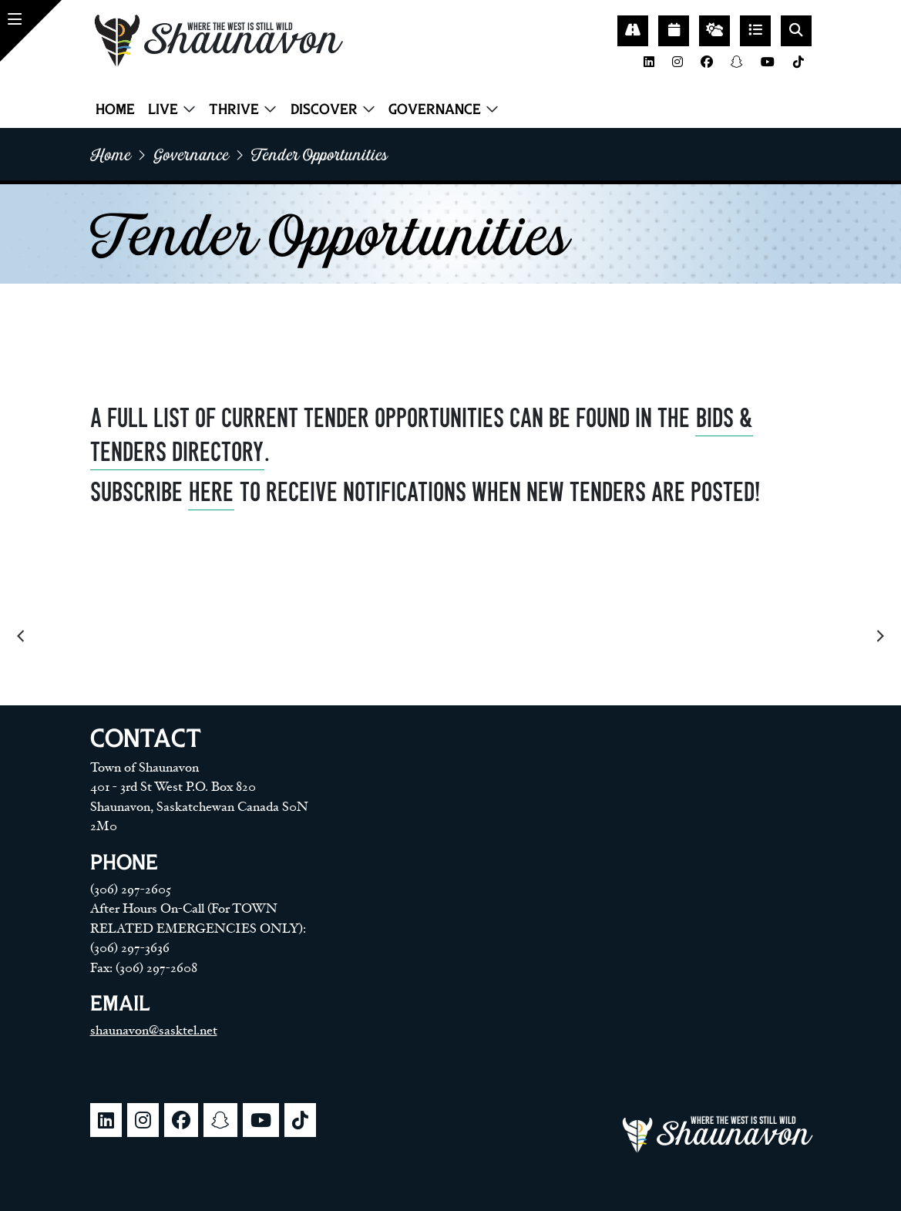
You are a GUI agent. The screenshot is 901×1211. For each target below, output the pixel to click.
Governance (434, 109)
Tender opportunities (319, 154)
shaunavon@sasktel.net (153, 1030)
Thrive (234, 109)
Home (115, 109)
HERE (211, 493)
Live (163, 109)
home (110, 154)
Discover (324, 109)
